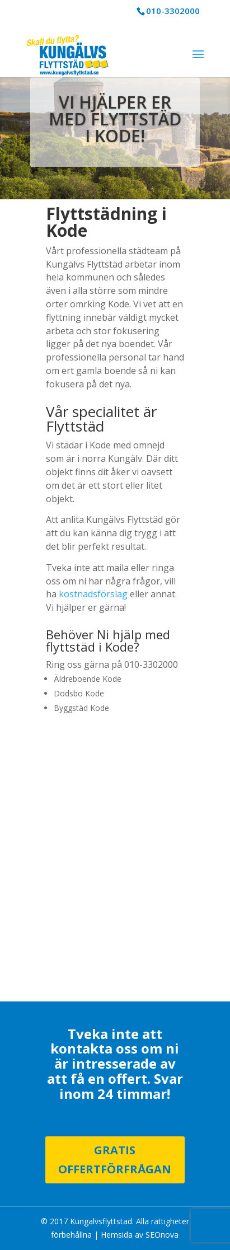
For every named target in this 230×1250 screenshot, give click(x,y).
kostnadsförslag (93, 594)
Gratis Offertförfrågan (114, 1160)
